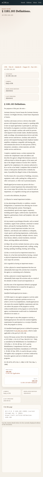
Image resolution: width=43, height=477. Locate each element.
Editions (29, 2)
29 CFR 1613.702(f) (21, 331)
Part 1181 (34, 67)
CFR (5, 67)
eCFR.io (5, 2)
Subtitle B (18, 67)
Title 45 (11, 67)
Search (23, 2)
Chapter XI (26, 67)
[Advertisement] (21, 41)
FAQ (39, 2)
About (35, 2)
